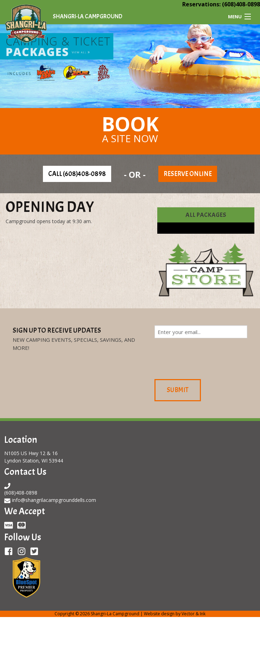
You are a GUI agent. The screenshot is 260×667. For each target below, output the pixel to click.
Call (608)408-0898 (77, 174)
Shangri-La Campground (87, 16)
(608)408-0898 (241, 4)
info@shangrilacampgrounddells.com (54, 500)
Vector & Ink (193, 614)
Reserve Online (188, 174)
